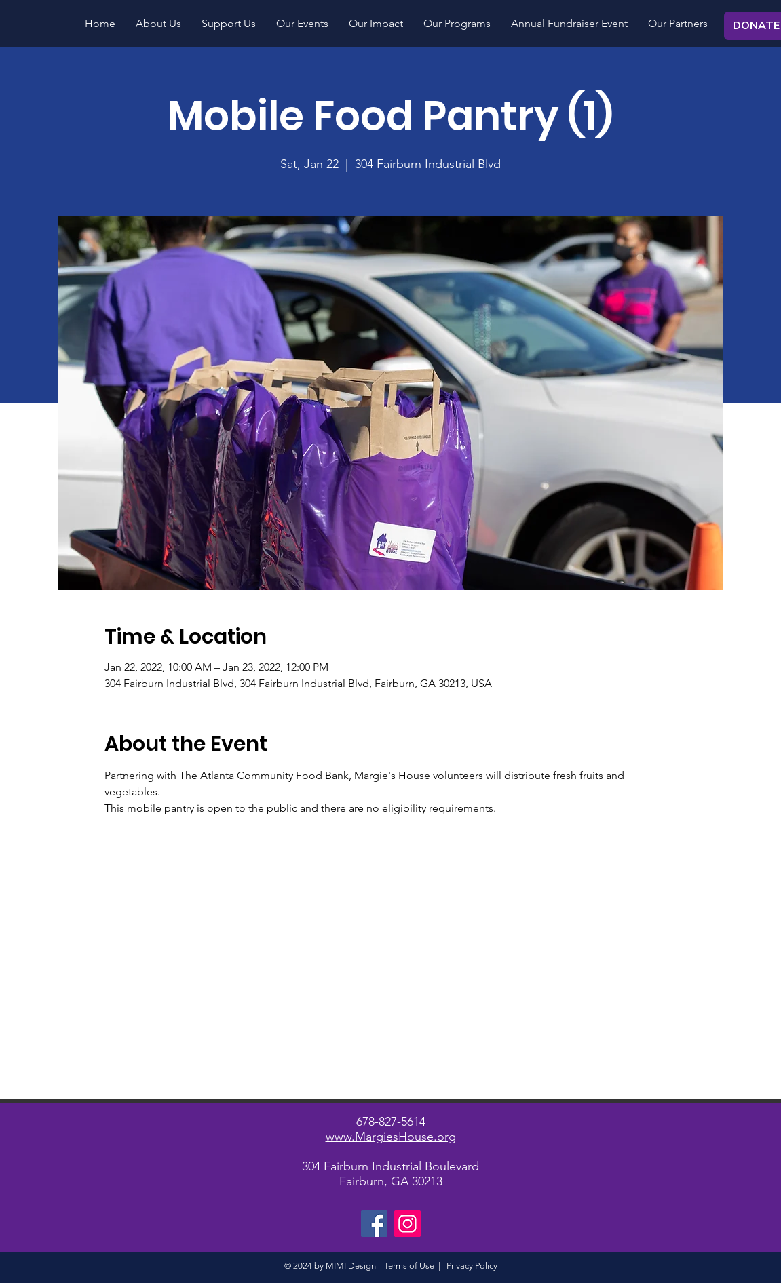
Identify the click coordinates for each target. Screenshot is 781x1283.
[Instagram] (407, 1223)
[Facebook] (374, 1223)
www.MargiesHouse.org (391, 1136)
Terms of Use (409, 1266)
